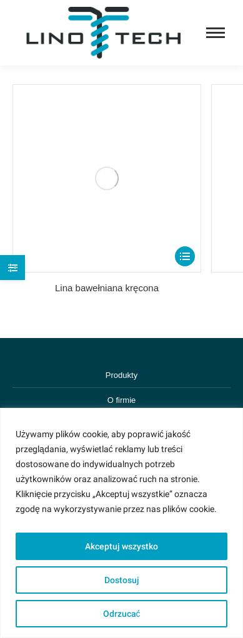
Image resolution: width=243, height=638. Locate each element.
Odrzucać (122, 614)
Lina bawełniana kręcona (107, 288)
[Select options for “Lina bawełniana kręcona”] (185, 256)
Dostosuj (121, 580)
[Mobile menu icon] (216, 33)
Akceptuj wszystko (121, 546)
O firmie (121, 400)
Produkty (121, 375)
